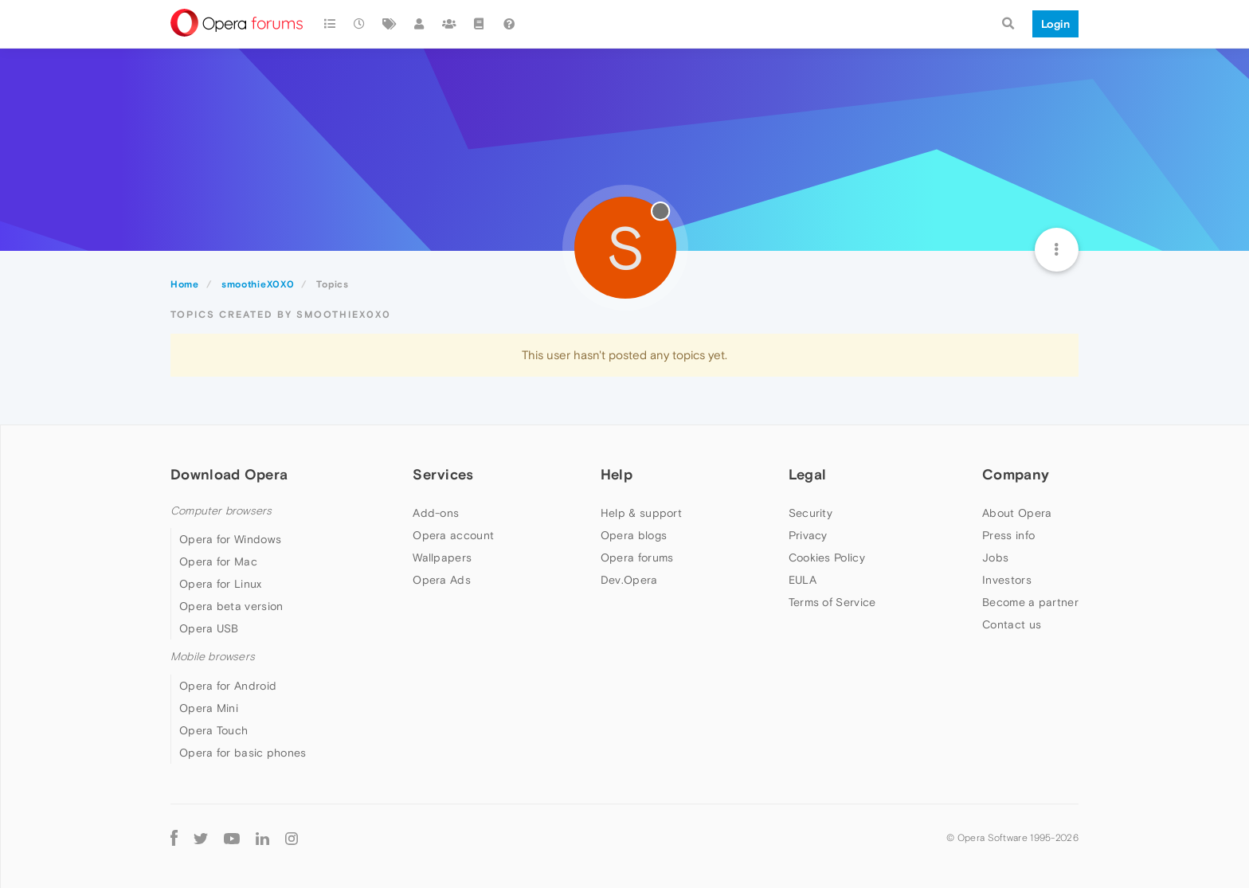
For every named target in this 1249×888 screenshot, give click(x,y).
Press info (1008, 535)
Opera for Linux (220, 583)
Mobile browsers (212, 656)
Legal (808, 474)
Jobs (995, 557)
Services (443, 474)
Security (810, 513)
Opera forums (637, 557)
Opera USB (209, 628)
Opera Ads (442, 579)
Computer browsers (221, 511)
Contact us (1011, 624)
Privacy (808, 535)
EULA (802, 579)
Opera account (453, 535)
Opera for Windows (230, 539)
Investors (1007, 579)
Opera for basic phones (243, 752)
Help (616, 474)
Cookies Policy (827, 557)
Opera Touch (213, 730)
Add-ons (436, 513)
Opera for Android (227, 685)
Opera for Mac (218, 561)
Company (1015, 474)
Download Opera (229, 474)
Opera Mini (208, 708)
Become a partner (1030, 602)
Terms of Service (832, 602)
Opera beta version (231, 606)
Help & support (641, 513)
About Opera (1016, 513)
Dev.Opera (629, 579)
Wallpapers (442, 557)
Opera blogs (634, 535)
